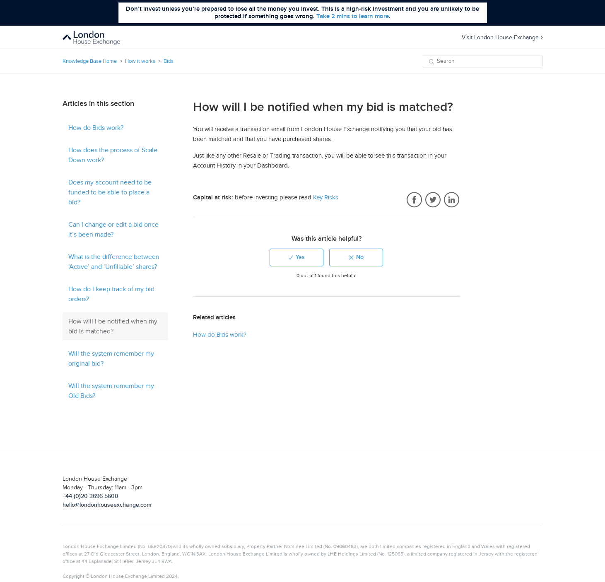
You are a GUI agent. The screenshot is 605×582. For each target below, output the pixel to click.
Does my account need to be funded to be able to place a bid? (110, 192)
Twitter (432, 200)
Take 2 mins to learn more (352, 16)
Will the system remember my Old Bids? (111, 391)
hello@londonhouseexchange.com (107, 504)
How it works (140, 61)
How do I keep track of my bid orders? (111, 294)
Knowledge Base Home (90, 61)
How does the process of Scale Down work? (112, 155)
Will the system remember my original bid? (111, 359)
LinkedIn (451, 200)
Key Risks (325, 197)
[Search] (483, 61)
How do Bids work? (95, 128)
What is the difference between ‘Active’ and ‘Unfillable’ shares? (113, 262)
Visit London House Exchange (502, 37)
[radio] (296, 257)
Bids (169, 61)
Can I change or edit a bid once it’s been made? (113, 229)
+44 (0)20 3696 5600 (90, 496)
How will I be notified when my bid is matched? (112, 326)
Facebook (414, 200)
